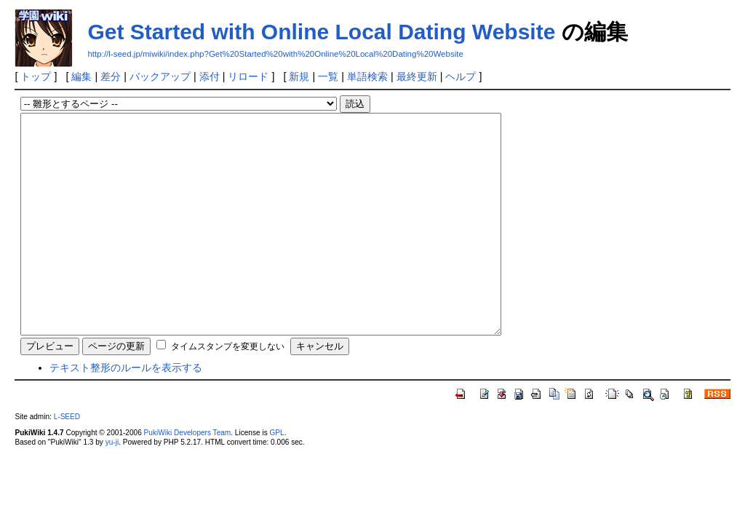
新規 (299, 76)
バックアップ (160, 76)
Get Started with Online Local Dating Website (321, 32)
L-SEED (67, 460)
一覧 (328, 76)
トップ (35, 76)
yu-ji (112, 486)
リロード (248, 76)
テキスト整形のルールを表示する (125, 411)
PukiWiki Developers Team (187, 476)
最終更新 (417, 76)
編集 (81, 76)
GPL (276, 476)
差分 (110, 76)
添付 (209, 76)
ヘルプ (460, 76)
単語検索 (367, 76)
